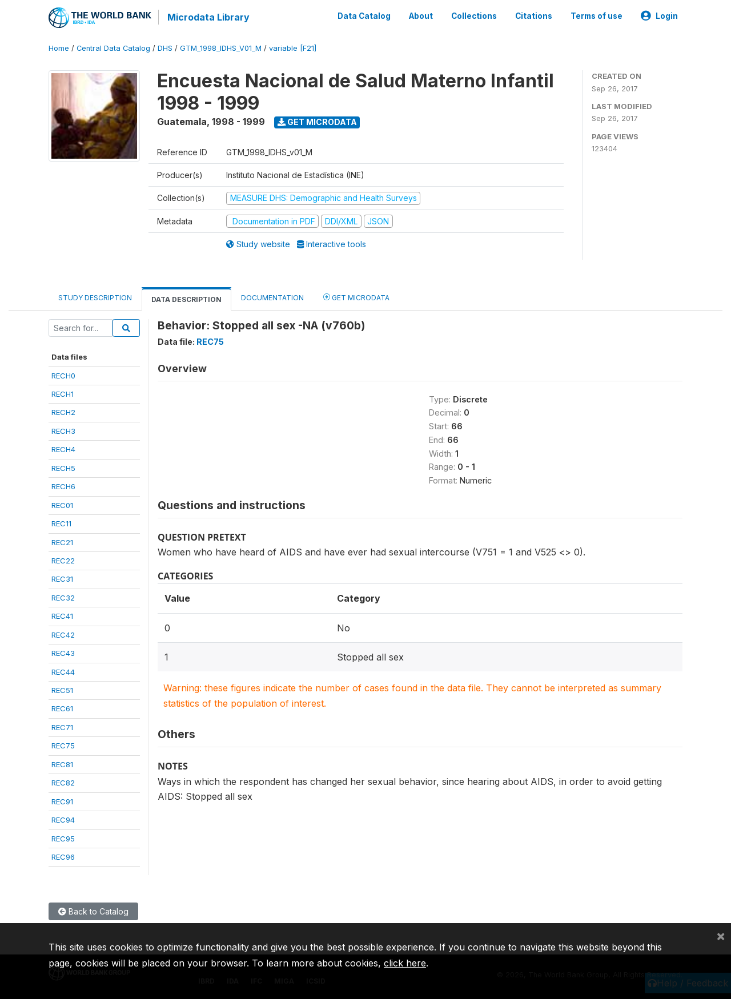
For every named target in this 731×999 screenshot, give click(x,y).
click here (405, 963)
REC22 (63, 560)
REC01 (62, 505)
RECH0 (63, 375)
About (421, 16)
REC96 (63, 856)
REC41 (62, 616)
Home (59, 48)
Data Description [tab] (186, 299)
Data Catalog (364, 16)
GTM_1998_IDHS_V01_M (221, 48)
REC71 (62, 727)
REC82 (63, 782)
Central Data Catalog (113, 48)
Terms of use (596, 16)
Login (659, 16)
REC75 (63, 745)
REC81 (62, 764)
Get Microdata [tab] (356, 297)
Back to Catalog (93, 911)
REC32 (63, 597)
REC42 (63, 634)
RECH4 (63, 449)
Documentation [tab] (272, 297)
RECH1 (62, 393)
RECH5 (63, 468)
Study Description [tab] (95, 297)
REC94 (63, 819)
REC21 (62, 542)
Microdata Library (208, 17)
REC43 (63, 653)
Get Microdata (317, 122)
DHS (165, 48)
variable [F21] (292, 48)
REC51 (62, 690)
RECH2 (63, 412)
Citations (533, 16)
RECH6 (63, 486)
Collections (474, 16)
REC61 (62, 708)
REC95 (63, 838)
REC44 (63, 671)
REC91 (62, 801)
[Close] (720, 935)
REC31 (62, 578)
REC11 (61, 523)
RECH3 (63, 431)
